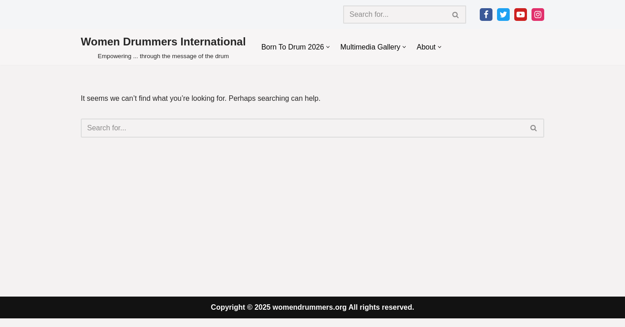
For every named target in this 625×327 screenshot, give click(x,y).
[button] (328, 47)
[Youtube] (520, 14)
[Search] (394, 14)
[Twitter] (503, 14)
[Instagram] (537, 14)
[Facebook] (486, 14)
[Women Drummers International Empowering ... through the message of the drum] (163, 47)
